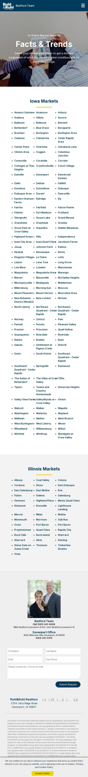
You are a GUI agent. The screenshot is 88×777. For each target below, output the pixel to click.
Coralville (41, 160)
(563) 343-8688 (46, 624)
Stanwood (64, 365)
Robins (18, 339)
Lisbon (18, 262)
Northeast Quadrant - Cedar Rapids (46, 310)
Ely (59, 198)
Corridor (63, 160)
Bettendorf (20, 127)
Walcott (18, 408)
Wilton (61, 428)
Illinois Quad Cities (69, 500)
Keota (61, 252)
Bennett (62, 122)
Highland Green (23, 236)
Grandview (20, 222)
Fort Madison (43, 212)
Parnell (18, 324)
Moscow (63, 287)
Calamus (19, 138)
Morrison (41, 519)
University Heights (69, 387)
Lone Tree (42, 262)
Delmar (40, 183)
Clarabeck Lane (67, 146)
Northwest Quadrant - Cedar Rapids (68, 310)
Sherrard (63, 534)
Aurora (62, 117)
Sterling (62, 540)
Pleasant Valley (67, 324)
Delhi (17, 183)
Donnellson (42, 188)
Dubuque (63, 188)
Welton (40, 418)
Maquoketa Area (46, 272)
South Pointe (43, 353)
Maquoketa (21, 272)
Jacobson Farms (68, 241)
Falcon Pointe (66, 207)
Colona (62, 480)
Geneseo (19, 500)
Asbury (62, 112)
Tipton (18, 387)
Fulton (18, 495)
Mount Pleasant (23, 293)
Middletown (65, 282)
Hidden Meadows (68, 227)
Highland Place (45, 500)
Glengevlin (20, 217)
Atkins (40, 117)
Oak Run (63, 519)
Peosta (40, 324)
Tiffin (61, 378)
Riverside (63, 334)
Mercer (18, 514)
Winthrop (41, 433)
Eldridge (41, 198)
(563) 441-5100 (44, 638)
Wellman (19, 418)
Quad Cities (43, 529)
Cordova (19, 485)
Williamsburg (43, 428)
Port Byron (42, 524)
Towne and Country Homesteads (43, 391)
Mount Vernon (44, 293)
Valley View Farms (25, 399)
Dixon (39, 485)
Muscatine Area (67, 293)
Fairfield (41, 207)
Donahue (19, 188)
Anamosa (41, 112)
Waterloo (41, 413)
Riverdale (41, 334)
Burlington (42, 132)
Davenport (42, 174)
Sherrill (62, 344)
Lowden (40, 267)
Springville (42, 365)
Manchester (65, 267)
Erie (60, 490)
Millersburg (21, 287)
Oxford (40, 319)
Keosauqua (42, 252)
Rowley (40, 339)
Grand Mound (66, 217)
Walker (40, 408)
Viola (17, 553)
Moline (62, 514)
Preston (19, 329)
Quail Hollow (65, 329)
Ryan (61, 339)
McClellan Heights (68, 277)
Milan (39, 514)
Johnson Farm (44, 246)
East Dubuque (66, 485)
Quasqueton (21, 334)
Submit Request (68, 684)
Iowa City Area (23, 241)
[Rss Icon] (76, 703)
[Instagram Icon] (68, 703)
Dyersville (64, 193)
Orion (17, 524)
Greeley (62, 222)
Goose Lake (43, 217)
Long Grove (65, 262)
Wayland (63, 413)
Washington (21, 413)
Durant (40, 193)
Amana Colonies (24, 112)
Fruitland (63, 212)
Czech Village (66, 165)
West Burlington (23, 423)
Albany (18, 480)
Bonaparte (64, 127)
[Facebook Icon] (44, 703)
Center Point (21, 146)
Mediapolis (42, 282)
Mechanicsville (23, 282)
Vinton (62, 399)
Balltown (19, 122)
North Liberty (22, 306)
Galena (40, 495)
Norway (18, 319)
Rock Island (43, 534)
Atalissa (19, 117)
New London (43, 298)
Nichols (62, 298)
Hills (38, 236)
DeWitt (62, 183)
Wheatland (20, 428)
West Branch (65, 418)
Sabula (18, 344)
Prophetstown (22, 529)
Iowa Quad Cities (46, 241)
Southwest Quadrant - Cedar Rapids (24, 369)
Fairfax (18, 207)
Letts (61, 257)
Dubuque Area (23, 193)
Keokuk (18, 252)
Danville (19, 174)
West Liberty (43, 423)
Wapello (62, 408)
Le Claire (41, 257)
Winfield (19, 433)
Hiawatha (41, 227)
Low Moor (20, 267)
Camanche (42, 138)
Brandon (19, 132)
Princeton (42, 329)
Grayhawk (42, 222)
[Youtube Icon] (60, 703)
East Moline (43, 490)
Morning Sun (43, 287)
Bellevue (41, 122)
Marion (18, 277)
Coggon (40, 151)
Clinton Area (21, 151)
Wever (62, 423)
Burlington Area (67, 132)
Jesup (18, 246)
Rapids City (64, 529)
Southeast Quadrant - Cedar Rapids (68, 357)
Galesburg (64, 495)
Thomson (41, 545)
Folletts (18, 212)
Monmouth (20, 519)
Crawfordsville (45, 165)
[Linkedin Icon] (51, 703)
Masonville (42, 277)
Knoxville (41, 505)
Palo (60, 319)
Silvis (39, 540)
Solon (17, 353)
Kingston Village (24, 257)
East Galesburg (23, 490)
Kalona (62, 246)
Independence (66, 236)
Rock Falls (20, 534)
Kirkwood (19, 505)
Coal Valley (42, 480)
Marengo (63, 272)
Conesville (20, 160)
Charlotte (41, 146)
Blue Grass (42, 127)
